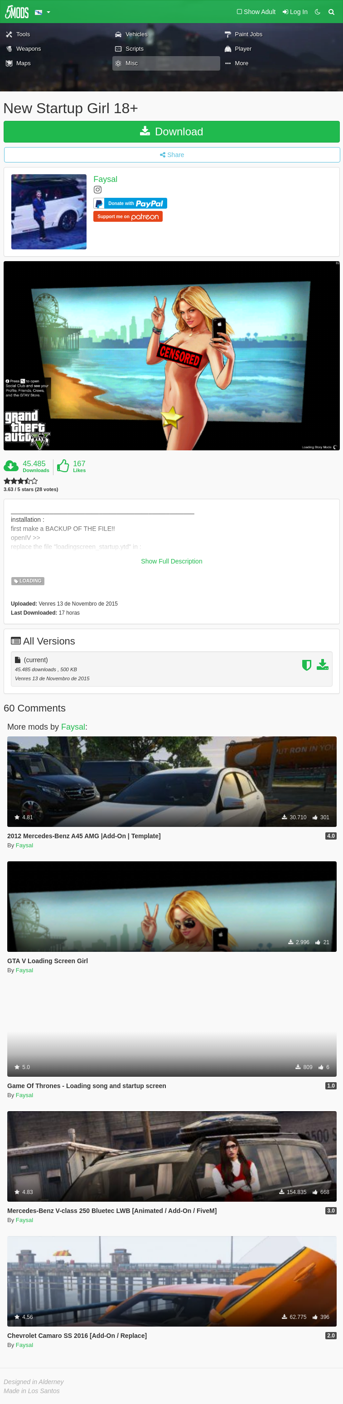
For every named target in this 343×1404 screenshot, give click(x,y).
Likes (79, 470)
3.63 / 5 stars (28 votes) (31, 489)
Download (171, 131)
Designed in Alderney (34, 1381)
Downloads (36, 470)
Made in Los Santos (32, 1390)
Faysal (105, 179)
